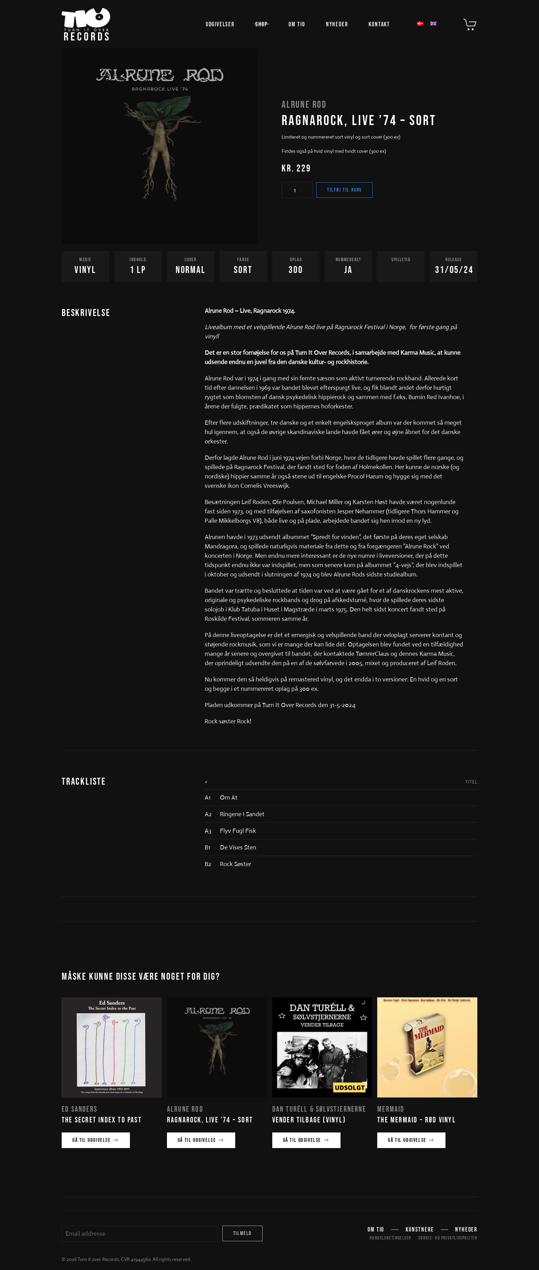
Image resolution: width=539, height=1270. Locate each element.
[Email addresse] (139, 1234)
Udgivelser (220, 24)
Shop (261, 24)
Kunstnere (420, 1230)
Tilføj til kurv (344, 190)
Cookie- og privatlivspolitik (447, 1238)
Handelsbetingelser (391, 1238)
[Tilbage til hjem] (86, 24)
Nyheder (337, 24)
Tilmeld (242, 1233)
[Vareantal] (297, 190)
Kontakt (379, 24)
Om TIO (297, 24)
